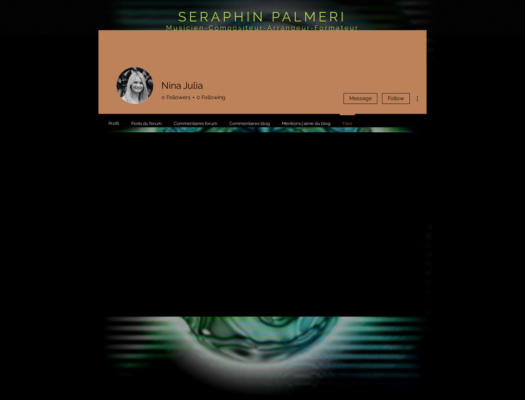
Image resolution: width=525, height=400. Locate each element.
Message (360, 98)
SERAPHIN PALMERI (262, 16)
